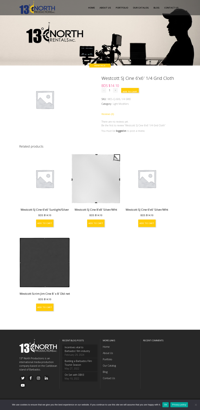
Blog (105, 371)
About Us (108, 353)
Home (106, 346)
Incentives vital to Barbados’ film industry (77, 349)
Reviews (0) (107, 114)
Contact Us (109, 378)
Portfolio (107, 359)
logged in (121, 130)
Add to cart (130, 92)
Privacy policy (179, 404)
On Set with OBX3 (74, 374)
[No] (195, 404)
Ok (165, 404)
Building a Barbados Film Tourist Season (78, 362)
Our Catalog (109, 365)
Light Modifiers (121, 103)
